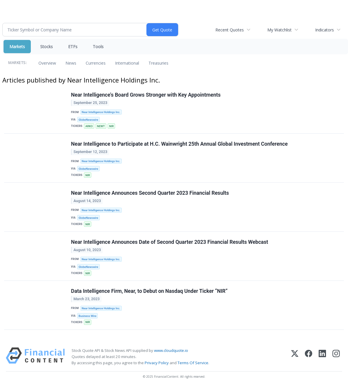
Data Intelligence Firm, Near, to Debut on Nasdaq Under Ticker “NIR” (149, 291)
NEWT (101, 126)
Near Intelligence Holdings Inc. (101, 112)
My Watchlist (279, 30)
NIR (111, 126)
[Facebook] (309, 356)
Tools (98, 46)
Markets (17, 46)
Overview (47, 63)
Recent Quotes (229, 30)
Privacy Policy (157, 362)
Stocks (46, 46)
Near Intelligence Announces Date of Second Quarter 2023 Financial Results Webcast (169, 242)
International (127, 63)
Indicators (324, 30)
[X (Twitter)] (295, 356)
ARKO (89, 126)
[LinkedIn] (322, 356)
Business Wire (88, 316)
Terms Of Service (193, 362)
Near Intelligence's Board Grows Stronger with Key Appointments (146, 95)
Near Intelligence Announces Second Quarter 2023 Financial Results (150, 193)
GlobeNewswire (88, 119)
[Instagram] (336, 356)
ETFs (72, 46)
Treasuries (158, 63)
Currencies (96, 63)
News (70, 63)
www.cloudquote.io (171, 350)
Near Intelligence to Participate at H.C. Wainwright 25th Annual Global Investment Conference (179, 144)
